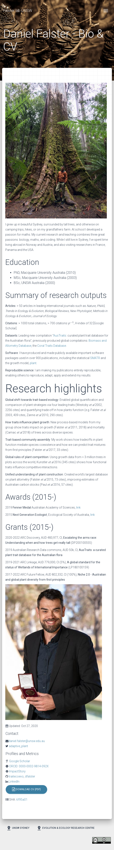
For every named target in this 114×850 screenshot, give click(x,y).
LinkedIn (13, 781)
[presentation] (72, 322)
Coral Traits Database (51, 345)
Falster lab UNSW (17, 10)
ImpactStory (17, 771)
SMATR (95, 358)
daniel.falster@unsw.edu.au (26, 741)
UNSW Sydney (17, 828)
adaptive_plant (18, 746)
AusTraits (59, 335)
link (78, 507)
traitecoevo (16, 776)
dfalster (30, 776)
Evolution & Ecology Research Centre (66, 828)
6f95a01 (21, 799)
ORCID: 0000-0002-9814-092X (28, 766)
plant (33, 363)
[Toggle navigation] (106, 10)
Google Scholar (19, 761)
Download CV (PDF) (26, 789)
